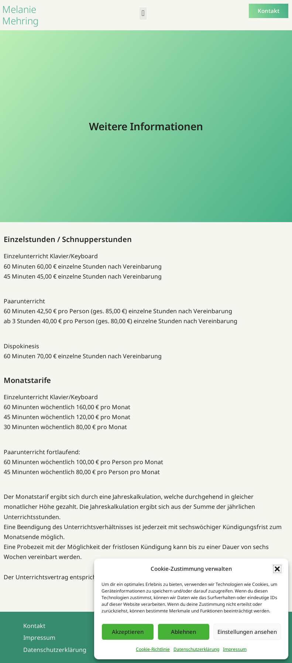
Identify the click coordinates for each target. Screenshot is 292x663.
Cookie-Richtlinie (153, 649)
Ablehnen (183, 631)
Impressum (235, 649)
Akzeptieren (128, 631)
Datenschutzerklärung (196, 649)
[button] (277, 569)
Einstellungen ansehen (247, 631)
